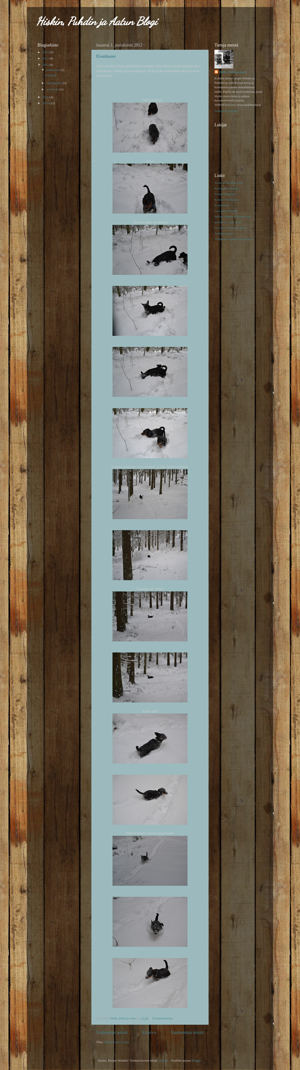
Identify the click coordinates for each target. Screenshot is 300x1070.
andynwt (163, 1060)
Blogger (196, 1060)
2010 (45, 103)
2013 (45, 58)
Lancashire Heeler (226, 211)
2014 (45, 52)
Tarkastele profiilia (226, 111)
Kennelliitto (222, 205)
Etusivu (149, 1032)
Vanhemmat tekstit (187, 1032)
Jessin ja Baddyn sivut (228, 182)
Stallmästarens (223, 233)
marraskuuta (54, 83)
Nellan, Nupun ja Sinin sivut (232, 216)
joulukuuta (53, 70)
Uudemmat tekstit (112, 1032)
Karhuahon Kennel (226, 188)
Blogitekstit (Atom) (116, 1042)
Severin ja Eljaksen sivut (230, 228)
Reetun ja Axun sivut (227, 222)
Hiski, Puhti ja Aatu (232, 72)
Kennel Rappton (224, 194)
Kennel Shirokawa (226, 199)
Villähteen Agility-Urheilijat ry (234, 239)
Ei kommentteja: (163, 1018)
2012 (45, 64)
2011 (45, 97)
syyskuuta (53, 89)
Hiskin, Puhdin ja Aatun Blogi (96, 21)
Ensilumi (106, 56)
